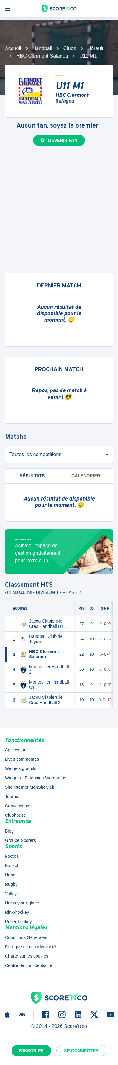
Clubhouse (15, 815)
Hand (10, 874)
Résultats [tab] (32, 475)
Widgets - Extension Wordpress (35, 777)
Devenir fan (58, 140)
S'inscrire (31, 1050)
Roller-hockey (18, 921)
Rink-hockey (17, 912)
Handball (42, 48)
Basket (11, 865)
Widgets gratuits (20, 768)
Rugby (11, 884)
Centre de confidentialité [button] (28, 965)
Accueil (13, 48)
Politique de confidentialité (30, 946)
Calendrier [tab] (85, 475)
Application (16, 749)
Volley (11, 893)
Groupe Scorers (20, 840)
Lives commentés (22, 759)
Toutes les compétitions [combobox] (35, 454)
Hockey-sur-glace (22, 902)
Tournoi (12, 796)
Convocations (18, 805)
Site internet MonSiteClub (30, 787)
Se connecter (81, 1050)
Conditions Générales (26, 937)
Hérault (95, 48)
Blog (9, 831)
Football (13, 856)
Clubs (69, 48)
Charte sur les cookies (26, 956)
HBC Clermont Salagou (42, 55)
